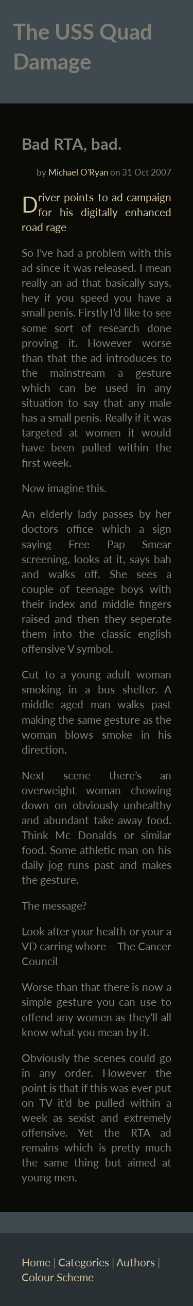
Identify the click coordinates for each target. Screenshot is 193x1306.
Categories (83, 1262)
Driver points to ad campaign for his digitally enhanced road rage (97, 211)
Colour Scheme (58, 1276)
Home (36, 1262)
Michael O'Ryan (78, 172)
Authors (135, 1262)
